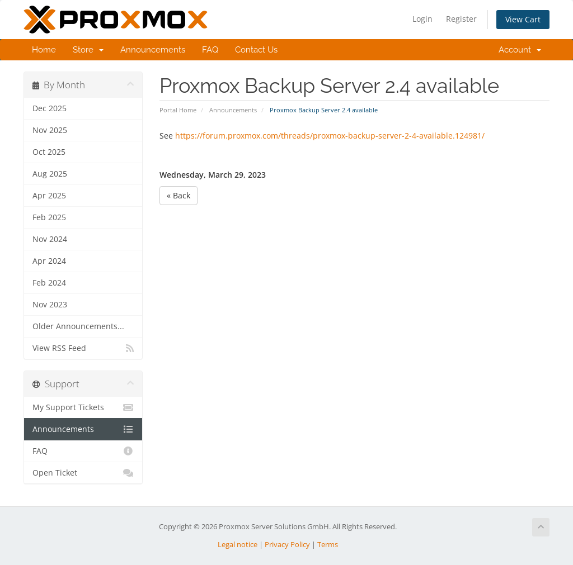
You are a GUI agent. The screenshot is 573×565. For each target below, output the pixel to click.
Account (520, 50)
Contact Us (256, 50)
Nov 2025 (49, 130)
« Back (178, 195)
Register (461, 18)
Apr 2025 (49, 196)
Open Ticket (83, 472)
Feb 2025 (49, 217)
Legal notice (237, 544)
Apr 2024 (49, 261)
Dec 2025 (49, 108)
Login (422, 18)
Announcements (152, 50)
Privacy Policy (287, 544)
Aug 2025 (49, 174)
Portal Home (177, 110)
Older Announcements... (78, 326)
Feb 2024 (49, 283)
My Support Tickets (83, 407)
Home (44, 50)
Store (88, 50)
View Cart (523, 19)
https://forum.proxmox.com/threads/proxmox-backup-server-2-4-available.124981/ (330, 135)
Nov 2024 (49, 239)
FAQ (210, 50)
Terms (327, 544)
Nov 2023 (49, 305)
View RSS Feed (83, 348)
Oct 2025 (48, 152)
